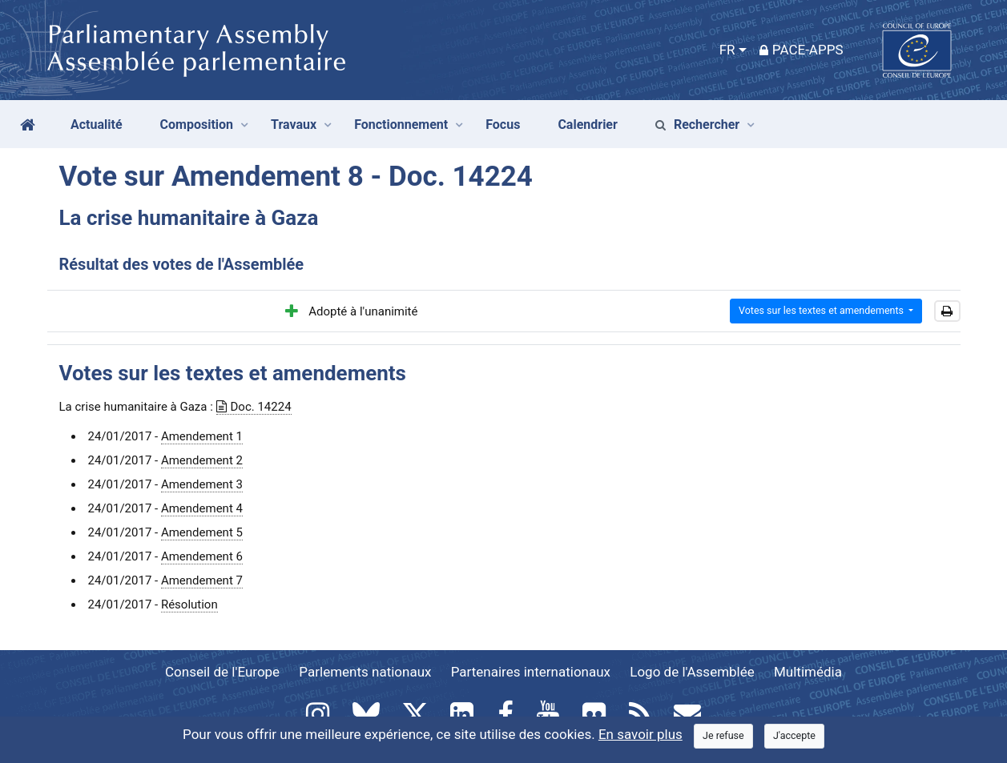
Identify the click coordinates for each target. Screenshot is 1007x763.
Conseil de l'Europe (222, 672)
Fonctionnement (401, 124)
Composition (197, 124)
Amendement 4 (202, 508)
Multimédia (808, 672)
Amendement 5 (202, 532)
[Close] (723, 736)
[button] (947, 311)
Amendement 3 (202, 484)
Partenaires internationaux (530, 672)
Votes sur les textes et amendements (822, 310)
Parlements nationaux (365, 672)
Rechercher (697, 124)
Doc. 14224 (254, 407)
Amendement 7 (202, 580)
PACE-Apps (801, 50)
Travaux (293, 124)
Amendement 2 (202, 460)
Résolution (189, 604)
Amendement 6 (202, 556)
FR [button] (727, 50)
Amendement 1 (202, 436)
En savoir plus (640, 734)
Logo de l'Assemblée (692, 672)
